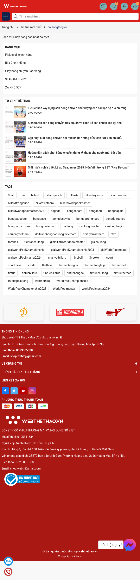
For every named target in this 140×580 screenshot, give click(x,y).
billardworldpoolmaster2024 (26, 211)
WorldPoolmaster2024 (96, 288)
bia (23, 195)
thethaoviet (119, 265)
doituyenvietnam (93, 234)
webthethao (42, 280)
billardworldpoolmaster (75, 203)
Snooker (94, 257)
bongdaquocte (17, 218)
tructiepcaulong (18, 280)
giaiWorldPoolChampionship (26, 249)
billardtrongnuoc (18, 203)
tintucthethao (122, 273)
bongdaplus (115, 211)
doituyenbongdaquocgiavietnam (55, 234)
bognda (56, 211)
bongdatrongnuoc (87, 218)
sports (31, 265)
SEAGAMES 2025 (16, 79)
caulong (68, 226)
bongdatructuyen (19, 226)
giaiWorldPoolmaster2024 (25, 257)
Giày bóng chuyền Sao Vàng (23, 71)
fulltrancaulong (34, 242)
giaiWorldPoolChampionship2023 (72, 249)
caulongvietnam (18, 234)
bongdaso (39, 218)
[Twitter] (14, 390)
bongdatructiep (115, 218)
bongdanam (74, 211)
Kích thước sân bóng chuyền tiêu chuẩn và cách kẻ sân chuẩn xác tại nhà (75, 122)
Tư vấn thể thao (17, 100)
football (13, 242)
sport (109, 257)
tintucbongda (75, 273)
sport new (14, 265)
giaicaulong (98, 242)
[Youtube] (23, 390)
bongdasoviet (61, 218)
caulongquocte (89, 226)
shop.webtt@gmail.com (25, 356)
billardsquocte (94, 195)
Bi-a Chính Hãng (15, 62)
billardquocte (54, 195)
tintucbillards (52, 273)
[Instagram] (32, 390)
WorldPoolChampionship (72, 280)
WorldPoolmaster (64, 288)
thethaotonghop (94, 265)
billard (35, 195)
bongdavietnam (46, 226)
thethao (47, 265)
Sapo (79, 556)
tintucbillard (29, 273)
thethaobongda (68, 265)
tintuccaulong (99, 273)
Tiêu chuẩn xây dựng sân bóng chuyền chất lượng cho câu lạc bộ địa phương (77, 108)
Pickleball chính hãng (18, 54)
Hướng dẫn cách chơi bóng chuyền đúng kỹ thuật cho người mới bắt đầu (74, 152)
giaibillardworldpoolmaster (67, 242)
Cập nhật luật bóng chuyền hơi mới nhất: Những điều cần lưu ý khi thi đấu (75, 137)
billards (73, 195)
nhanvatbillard (57, 257)
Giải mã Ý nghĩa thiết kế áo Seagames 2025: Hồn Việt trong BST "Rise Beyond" (78, 167)
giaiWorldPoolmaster (114, 249)
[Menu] (6, 16)
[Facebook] (5, 390)
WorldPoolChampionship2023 (27, 288)
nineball (78, 257)
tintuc (11, 273)
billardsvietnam (119, 195)
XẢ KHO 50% (13, 87)
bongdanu (95, 211)
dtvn (113, 234)
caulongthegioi (114, 226)
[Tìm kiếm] (16, 16)
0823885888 (24, 350)
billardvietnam (45, 203)
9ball (11, 195)
